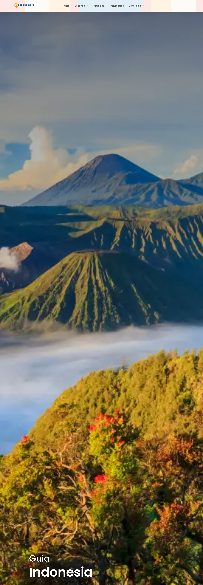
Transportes (116, 5)
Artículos (99, 5)
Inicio (66, 5)
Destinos (81, 5)
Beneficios (136, 5)
